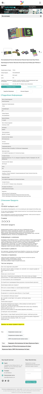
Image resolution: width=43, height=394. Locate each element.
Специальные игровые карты (15, 335)
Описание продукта (25, 91)
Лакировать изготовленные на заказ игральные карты (23, 343)
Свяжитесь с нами (31, 382)
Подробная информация (9, 91)
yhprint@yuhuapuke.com (9, 377)
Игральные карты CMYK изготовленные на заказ (15, 349)
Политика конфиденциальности (9, 389)
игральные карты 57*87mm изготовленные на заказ (16, 346)
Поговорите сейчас (11, 86)
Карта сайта (19, 389)
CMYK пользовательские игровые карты (18, 338)
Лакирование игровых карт (14, 331)
